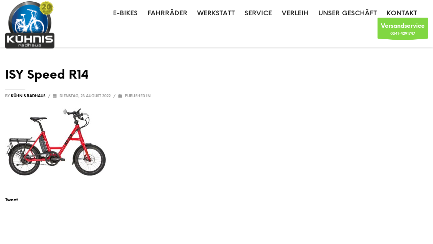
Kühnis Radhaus (28, 96)
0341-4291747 (403, 30)
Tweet (11, 199)
